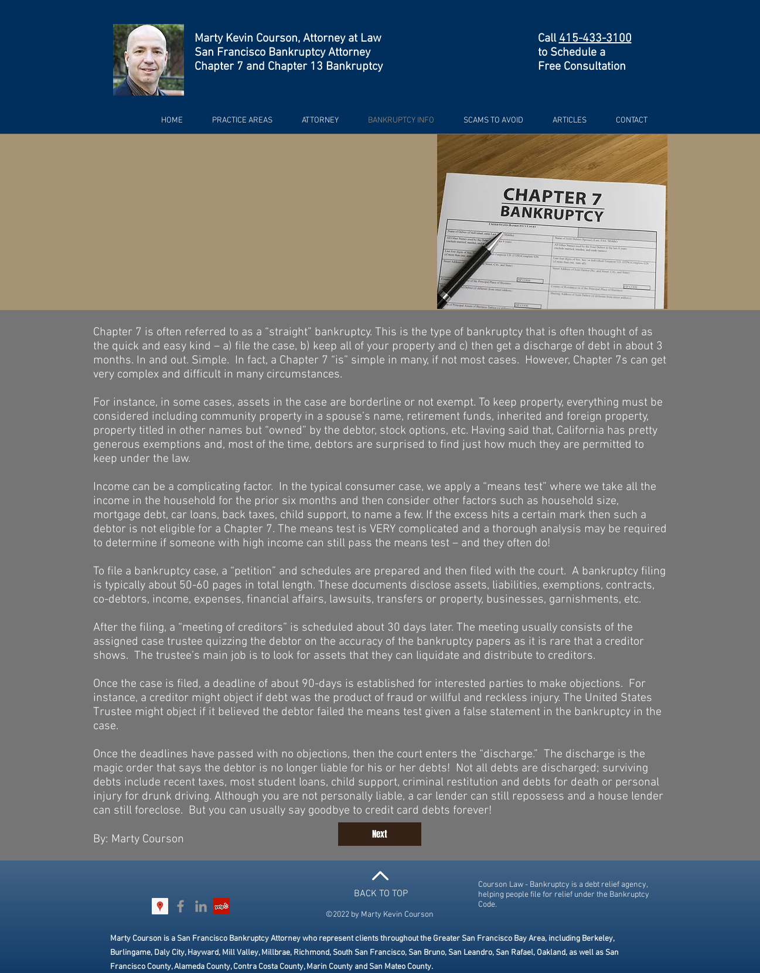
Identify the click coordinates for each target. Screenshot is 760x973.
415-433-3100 (595, 39)
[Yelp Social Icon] (221, 906)
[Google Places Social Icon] (160, 906)
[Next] (379, 834)
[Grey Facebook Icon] (180, 906)
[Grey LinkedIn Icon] (201, 906)
